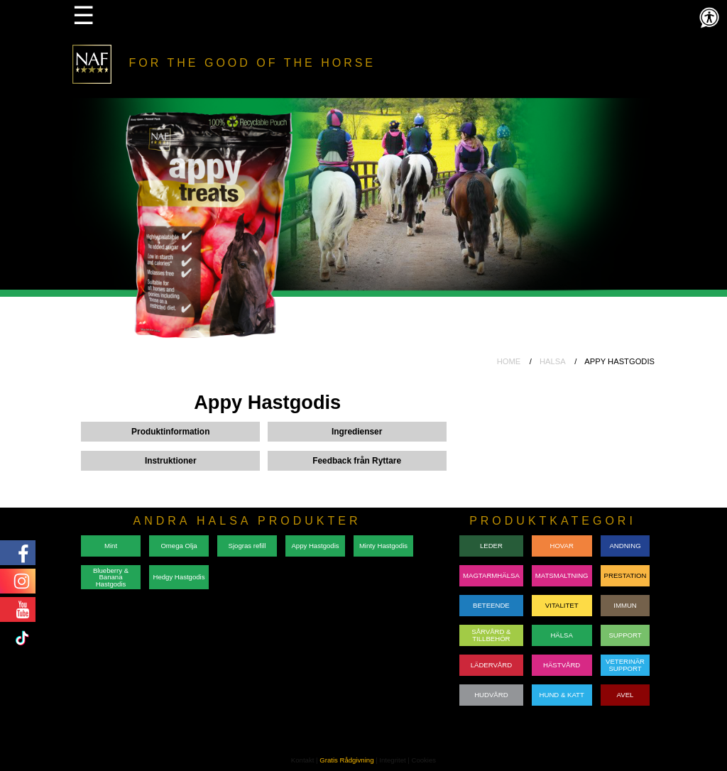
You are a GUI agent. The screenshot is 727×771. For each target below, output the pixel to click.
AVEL (625, 695)
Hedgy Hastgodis (178, 577)
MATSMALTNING (562, 575)
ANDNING (624, 545)
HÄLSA (561, 635)
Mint (110, 545)
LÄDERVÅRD (491, 665)
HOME (509, 361)
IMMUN (625, 605)
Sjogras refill (247, 545)
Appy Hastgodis (315, 545)
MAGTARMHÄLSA (491, 575)
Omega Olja (178, 545)
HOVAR (561, 545)
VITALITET (562, 605)
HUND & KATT (562, 695)
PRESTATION (625, 575)
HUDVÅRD (491, 695)
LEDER (491, 545)
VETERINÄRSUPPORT (625, 664)
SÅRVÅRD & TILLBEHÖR (490, 635)
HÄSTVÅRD (561, 665)
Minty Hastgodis (383, 545)
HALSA (553, 361)
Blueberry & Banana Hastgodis (111, 577)
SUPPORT (624, 635)
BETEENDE (491, 605)
